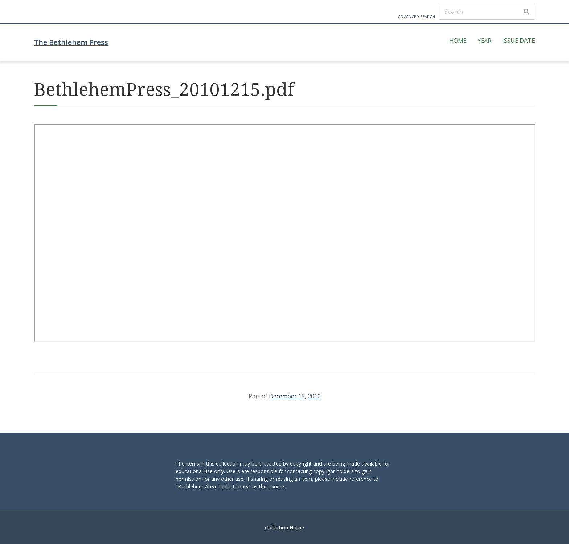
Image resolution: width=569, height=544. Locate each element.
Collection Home (284, 527)
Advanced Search (416, 16)
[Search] (487, 12)
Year (484, 41)
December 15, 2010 (295, 396)
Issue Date (518, 41)
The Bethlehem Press (71, 42)
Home (458, 41)
